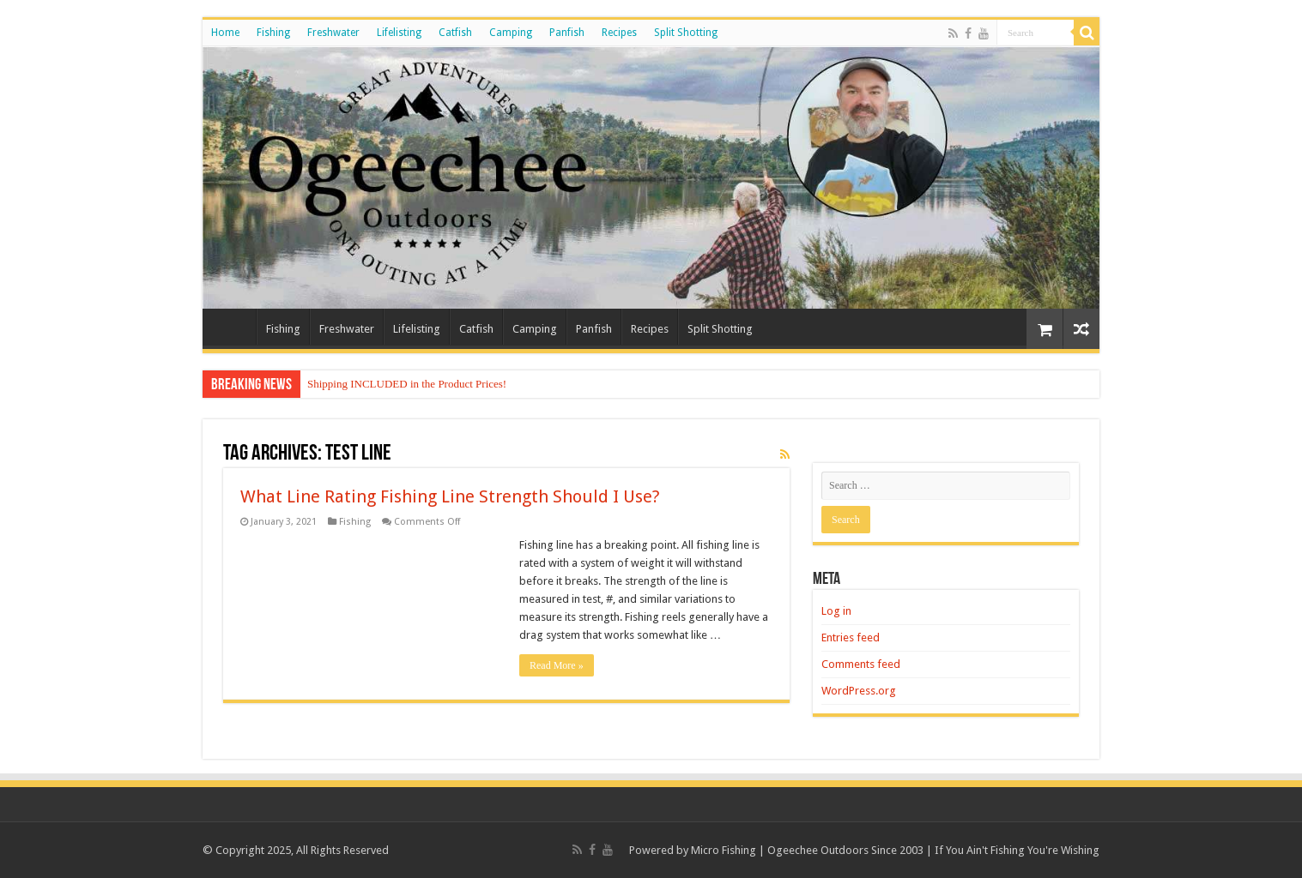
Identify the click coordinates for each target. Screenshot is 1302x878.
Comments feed (860, 664)
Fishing (273, 33)
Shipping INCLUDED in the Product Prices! (406, 383)
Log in (836, 610)
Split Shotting (686, 33)
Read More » (557, 665)
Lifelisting (399, 33)
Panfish (566, 33)
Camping (510, 33)
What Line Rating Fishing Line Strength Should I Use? (450, 496)
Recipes (619, 33)
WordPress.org (858, 690)
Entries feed (850, 637)
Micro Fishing (723, 850)
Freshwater (333, 33)
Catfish (455, 33)
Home (225, 33)
